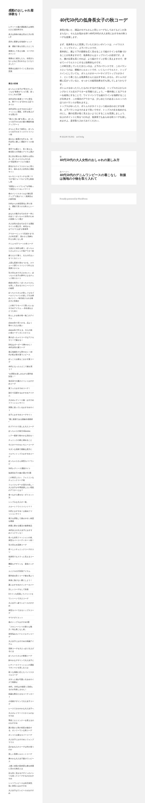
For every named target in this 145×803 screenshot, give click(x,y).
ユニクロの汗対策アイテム (19, 571)
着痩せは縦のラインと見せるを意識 (21, 69)
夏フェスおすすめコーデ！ (19, 388)
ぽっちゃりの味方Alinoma (19, 431)
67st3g (81, 137)
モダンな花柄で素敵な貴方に (20, 449)
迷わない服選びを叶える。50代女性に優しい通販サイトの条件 (21, 142)
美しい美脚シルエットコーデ (20, 754)
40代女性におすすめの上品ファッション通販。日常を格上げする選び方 (21, 112)
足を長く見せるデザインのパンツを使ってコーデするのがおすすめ (21, 776)
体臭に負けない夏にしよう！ (20, 580)
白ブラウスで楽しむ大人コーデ (21, 426)
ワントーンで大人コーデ (18, 598)
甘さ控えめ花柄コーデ (17, 544)
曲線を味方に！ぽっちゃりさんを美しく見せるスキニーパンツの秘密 (21, 285)
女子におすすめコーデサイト (20, 414)
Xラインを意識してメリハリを (20, 594)
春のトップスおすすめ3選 (18, 622)
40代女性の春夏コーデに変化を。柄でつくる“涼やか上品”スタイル (21, 102)
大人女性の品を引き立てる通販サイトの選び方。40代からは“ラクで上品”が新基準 (21, 226)
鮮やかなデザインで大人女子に (21, 660)
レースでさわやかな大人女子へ (21, 708)
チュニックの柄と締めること (20, 440)
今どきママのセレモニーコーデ (21, 444)
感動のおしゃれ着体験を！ (21, 12)
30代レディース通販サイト (19, 468)
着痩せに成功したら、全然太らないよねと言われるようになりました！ (21, 61)
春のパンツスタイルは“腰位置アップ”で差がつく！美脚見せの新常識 (20, 196)
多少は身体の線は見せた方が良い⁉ (21, 35)
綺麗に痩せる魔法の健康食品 (20, 525)
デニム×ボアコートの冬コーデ (20, 243)
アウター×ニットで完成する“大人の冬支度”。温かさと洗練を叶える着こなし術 (21, 236)
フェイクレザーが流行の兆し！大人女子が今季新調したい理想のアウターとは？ (21, 487)
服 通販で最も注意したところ (21, 46)
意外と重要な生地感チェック (20, 41)
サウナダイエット (15, 617)
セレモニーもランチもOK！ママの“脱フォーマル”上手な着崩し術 (21, 179)
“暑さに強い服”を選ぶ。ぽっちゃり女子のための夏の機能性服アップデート (21, 122)
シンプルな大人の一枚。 (18, 502)
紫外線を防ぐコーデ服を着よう (21, 575)
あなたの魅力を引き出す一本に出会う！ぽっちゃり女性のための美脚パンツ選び (21, 216)
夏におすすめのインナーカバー (21, 585)
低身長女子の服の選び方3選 (19, 473)
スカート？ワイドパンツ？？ (20, 506)
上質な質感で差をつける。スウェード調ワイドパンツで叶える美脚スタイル (21, 265)
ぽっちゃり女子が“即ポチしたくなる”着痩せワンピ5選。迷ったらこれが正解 (21, 92)
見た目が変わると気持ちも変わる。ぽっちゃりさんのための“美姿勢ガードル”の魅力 (21, 159)
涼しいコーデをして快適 (18, 589)
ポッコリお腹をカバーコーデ (20, 735)
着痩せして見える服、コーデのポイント (21, 52)
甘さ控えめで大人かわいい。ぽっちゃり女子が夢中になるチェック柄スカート (21, 275)
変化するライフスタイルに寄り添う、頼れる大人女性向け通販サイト (21, 169)
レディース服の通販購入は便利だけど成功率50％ (21, 28)
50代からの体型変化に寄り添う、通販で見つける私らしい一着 (21, 206)
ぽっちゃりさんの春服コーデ (20, 655)
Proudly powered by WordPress (73, 199)
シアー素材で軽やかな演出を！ (21, 435)
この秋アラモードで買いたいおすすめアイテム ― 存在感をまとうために (21, 308)
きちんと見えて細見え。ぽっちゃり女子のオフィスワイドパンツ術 (21, 132)
